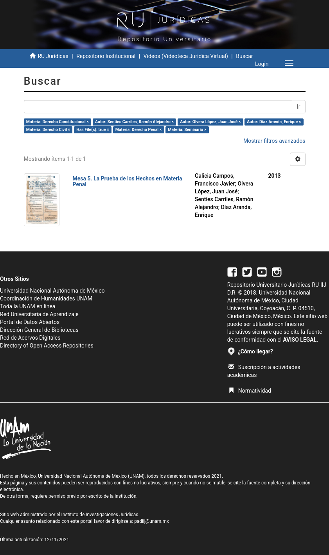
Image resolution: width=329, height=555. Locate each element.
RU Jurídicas (53, 56)
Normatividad (249, 391)
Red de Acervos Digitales (30, 338)
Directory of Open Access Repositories (46, 345)
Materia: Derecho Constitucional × (57, 121)
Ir (298, 107)
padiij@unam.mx (151, 521)
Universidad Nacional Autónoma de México (52, 291)
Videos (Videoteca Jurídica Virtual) (186, 56)
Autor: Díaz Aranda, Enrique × (274, 121)
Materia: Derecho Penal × (138, 129)
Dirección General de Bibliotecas (39, 330)
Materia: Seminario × (187, 129)
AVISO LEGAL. (300, 340)
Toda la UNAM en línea (27, 306)
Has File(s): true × (92, 129)
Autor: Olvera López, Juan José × (210, 121)
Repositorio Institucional (105, 56)
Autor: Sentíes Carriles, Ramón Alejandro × (134, 121)
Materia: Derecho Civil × (48, 129)
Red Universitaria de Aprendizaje (39, 314)
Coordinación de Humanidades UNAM (46, 298)
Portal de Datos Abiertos (29, 322)
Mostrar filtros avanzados (274, 141)
